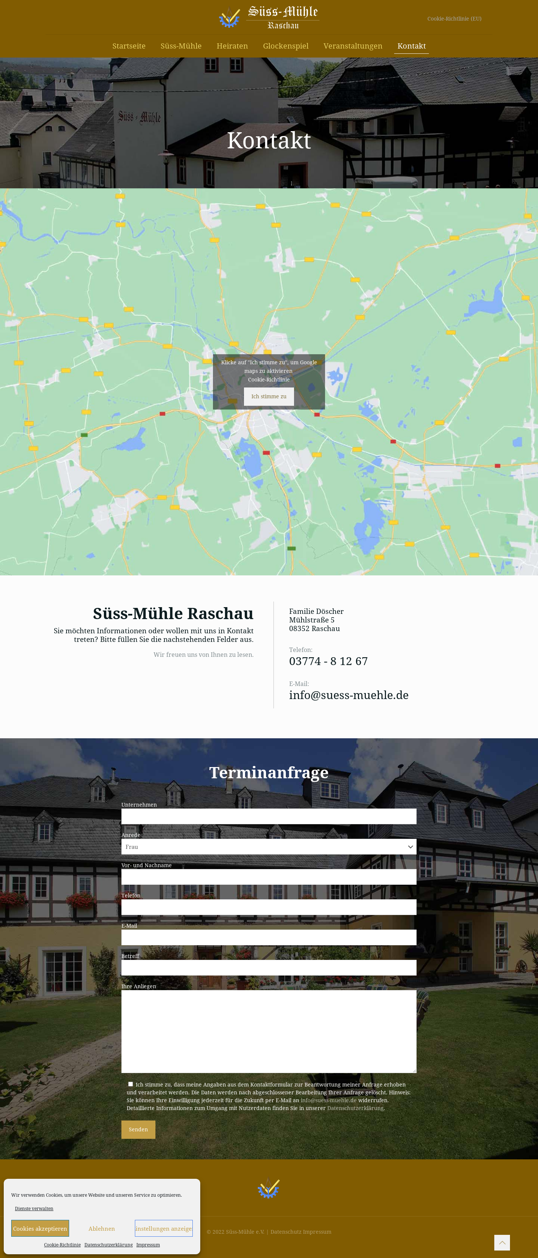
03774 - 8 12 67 (328, 660)
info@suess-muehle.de (349, 694)
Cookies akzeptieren (40, 1228)
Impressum (148, 1245)
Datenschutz (286, 1231)
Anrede (268, 842)
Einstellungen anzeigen (164, 1228)
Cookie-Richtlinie (62, 1245)
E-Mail (268, 933)
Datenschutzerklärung (108, 1245)
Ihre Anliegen (268, 1028)
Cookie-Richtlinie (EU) (454, 18)
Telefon (268, 903)
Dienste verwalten (34, 1208)
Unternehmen (268, 812)
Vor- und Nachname (268, 873)
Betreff (268, 964)
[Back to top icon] (502, 1243)
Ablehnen (102, 1228)
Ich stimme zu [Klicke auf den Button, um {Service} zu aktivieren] (269, 396)
